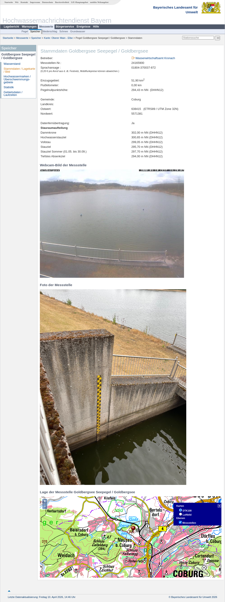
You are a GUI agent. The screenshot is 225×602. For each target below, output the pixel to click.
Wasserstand (12, 63)
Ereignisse (83, 26)
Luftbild (187, 514)
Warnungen (29, 26)
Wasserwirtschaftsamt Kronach (155, 58)
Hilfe (96, 26)
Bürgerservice (65, 26)
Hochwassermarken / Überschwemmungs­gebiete (17, 79)
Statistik (9, 87)
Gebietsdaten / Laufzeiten (13, 93)
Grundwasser (77, 31)
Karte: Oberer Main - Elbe (58, 38)
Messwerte (46, 26)
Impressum (35, 2)
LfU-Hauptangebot (79, 2)
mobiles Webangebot (99, 2)
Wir (17, 2)
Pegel (25, 31)
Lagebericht (11, 26)
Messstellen (189, 522)
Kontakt (24, 2)
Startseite (9, 2)
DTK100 (187, 510)
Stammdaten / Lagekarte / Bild (19, 70)
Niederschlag (49, 31)
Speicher (35, 31)
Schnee (63, 31)
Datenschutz (47, 2)
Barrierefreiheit (62, 2)
